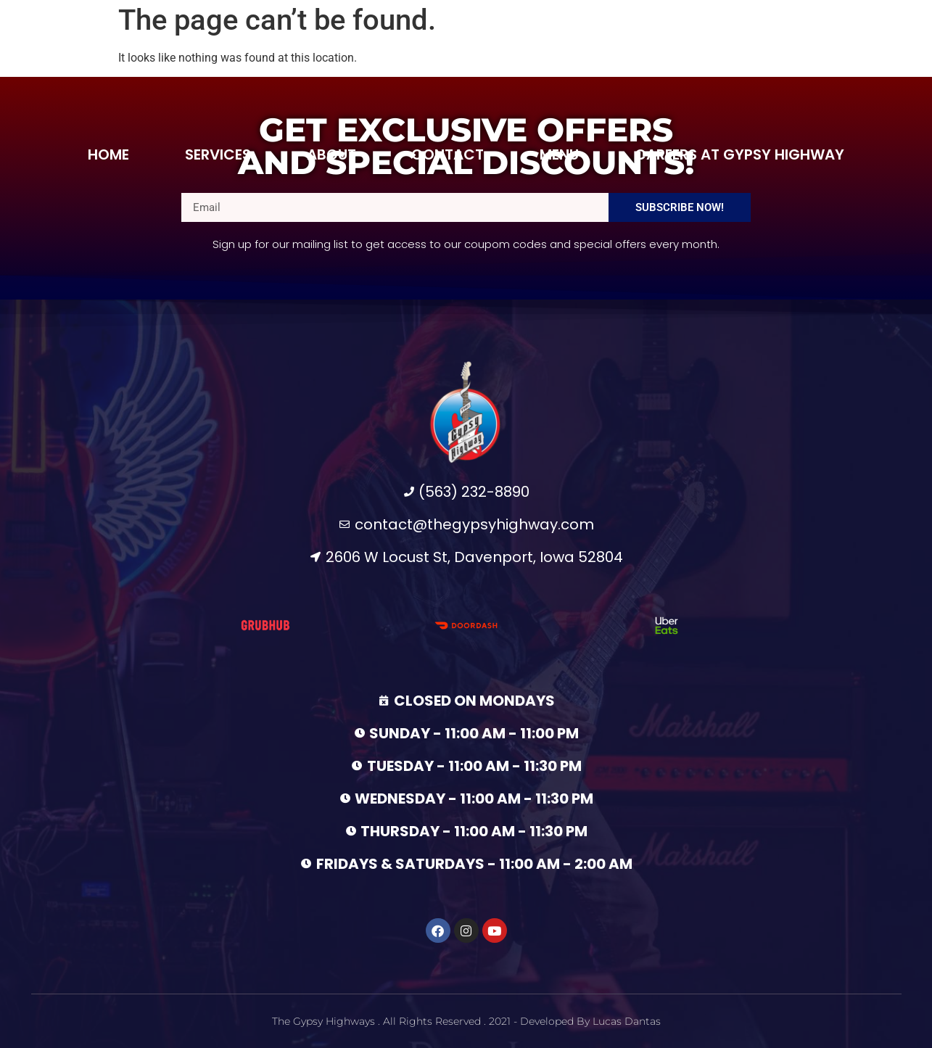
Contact (447, 154)
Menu (559, 154)
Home (108, 154)
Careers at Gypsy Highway (739, 154)
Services (218, 154)
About (331, 154)
